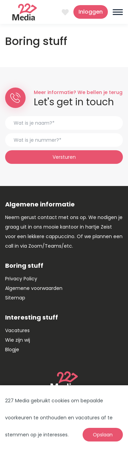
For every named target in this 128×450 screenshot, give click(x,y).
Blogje (12, 349)
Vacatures (17, 330)
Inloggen (91, 12)
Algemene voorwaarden (33, 288)
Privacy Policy (21, 278)
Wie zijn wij (17, 340)
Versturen (64, 157)
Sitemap (15, 297)
